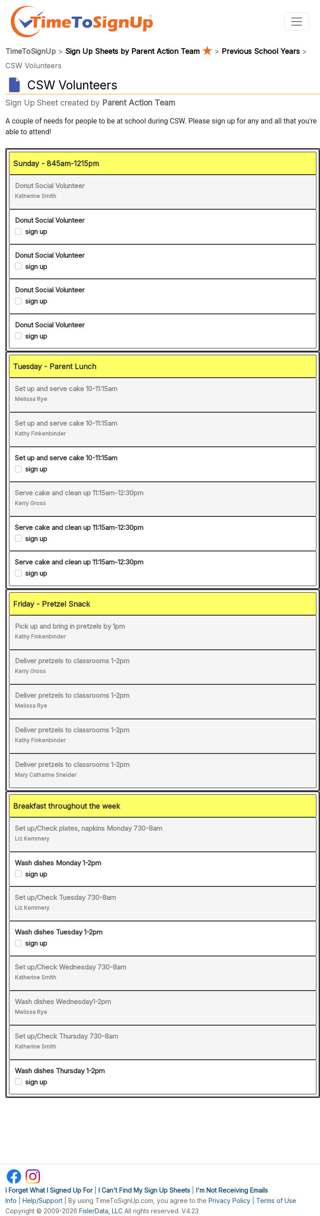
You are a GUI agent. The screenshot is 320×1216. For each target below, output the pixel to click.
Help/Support (42, 1200)
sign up (36, 231)
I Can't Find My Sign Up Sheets (144, 1190)
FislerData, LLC (101, 1211)
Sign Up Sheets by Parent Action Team (139, 51)
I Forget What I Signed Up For (49, 1190)
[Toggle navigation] (296, 22)
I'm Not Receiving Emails (232, 1190)
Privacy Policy (229, 1200)
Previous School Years (261, 51)
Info (11, 1200)
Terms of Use (276, 1200)
